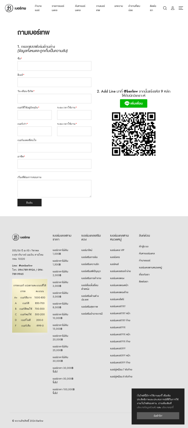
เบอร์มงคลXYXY (117, 306)
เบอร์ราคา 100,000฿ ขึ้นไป (64, 391)
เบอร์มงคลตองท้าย (119, 292)
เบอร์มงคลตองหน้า (119, 285)
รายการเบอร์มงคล (58, 8)
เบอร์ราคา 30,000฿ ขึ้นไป (63, 369)
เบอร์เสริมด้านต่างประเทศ (90, 297)
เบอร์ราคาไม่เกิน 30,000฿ (60, 359)
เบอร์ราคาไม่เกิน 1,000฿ (60, 252)
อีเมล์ (20, 75)
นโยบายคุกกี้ (168, 407)
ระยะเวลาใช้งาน (67, 107)
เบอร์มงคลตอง (117, 278)
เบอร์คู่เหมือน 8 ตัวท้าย (121, 376)
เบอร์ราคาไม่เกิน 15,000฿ (60, 327)
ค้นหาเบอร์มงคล (80, 8)
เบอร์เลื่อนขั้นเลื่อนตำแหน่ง (89, 287)
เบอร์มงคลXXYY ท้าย (120, 362)
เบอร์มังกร (115, 257)
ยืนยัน (29, 202)
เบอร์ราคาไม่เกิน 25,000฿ (60, 348)
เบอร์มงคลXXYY (117, 348)
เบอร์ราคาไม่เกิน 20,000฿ (60, 337)
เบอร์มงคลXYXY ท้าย (120, 320)
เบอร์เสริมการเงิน (89, 257)
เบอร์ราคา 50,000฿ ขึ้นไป (63, 380)
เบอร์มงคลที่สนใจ (26, 140)
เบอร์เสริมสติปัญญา (91, 271)
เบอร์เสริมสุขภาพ (89, 306)
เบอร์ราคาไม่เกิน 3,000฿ (60, 284)
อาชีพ (21, 156)
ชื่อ (19, 58)
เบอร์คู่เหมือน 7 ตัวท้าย (121, 369)
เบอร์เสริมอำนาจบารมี (92, 313)
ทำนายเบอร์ (38, 8)
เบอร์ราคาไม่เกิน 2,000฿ (60, 273)
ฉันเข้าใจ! (158, 415)
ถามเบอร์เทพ (100, 8)
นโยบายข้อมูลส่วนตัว (146, 407)
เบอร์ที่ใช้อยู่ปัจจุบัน (28, 107)
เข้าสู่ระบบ (143, 246)
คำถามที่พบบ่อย (134, 8)
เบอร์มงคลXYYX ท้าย (120, 341)
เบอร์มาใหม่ (86, 250)
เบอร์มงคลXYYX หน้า (120, 334)
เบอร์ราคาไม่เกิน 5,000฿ (60, 294)
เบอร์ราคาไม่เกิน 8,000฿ (60, 305)
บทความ (118, 6)
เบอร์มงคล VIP (117, 250)
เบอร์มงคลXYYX (117, 327)
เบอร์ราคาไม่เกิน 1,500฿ (60, 262)
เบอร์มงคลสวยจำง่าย (120, 271)
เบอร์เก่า (22, 124)
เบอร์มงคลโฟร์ (117, 299)
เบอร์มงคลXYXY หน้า (120, 313)
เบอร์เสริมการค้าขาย (91, 278)
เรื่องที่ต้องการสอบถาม (29, 177)
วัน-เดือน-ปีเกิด (26, 91)
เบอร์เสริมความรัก (90, 264)
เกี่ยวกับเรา (144, 274)
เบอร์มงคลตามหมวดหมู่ (150, 267)
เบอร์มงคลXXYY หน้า (120, 355)
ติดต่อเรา (153, 8)
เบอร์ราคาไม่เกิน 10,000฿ (60, 316)
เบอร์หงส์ (114, 264)
